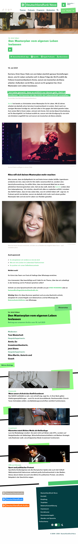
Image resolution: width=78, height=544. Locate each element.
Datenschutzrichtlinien (16, 300)
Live (63, 11)
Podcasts (31, 10)
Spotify (35, 57)
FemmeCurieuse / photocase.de (68, 32)
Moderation (50, 10)
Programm (40, 10)
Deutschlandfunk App (19, 57)
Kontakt (43, 496)
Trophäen (44, 502)
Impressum (45, 509)
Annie (10, 103)
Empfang (44, 499)
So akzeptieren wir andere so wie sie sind (25, 260)
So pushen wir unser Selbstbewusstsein (24, 265)
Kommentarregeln (47, 515)
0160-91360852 (55, 288)
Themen (23, 10)
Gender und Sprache (48, 518)
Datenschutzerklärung (49, 505)
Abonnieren (62, 57)
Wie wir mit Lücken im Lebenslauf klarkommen (27, 262)
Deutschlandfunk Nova (49, 493)
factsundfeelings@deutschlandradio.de (23, 290)
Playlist (68, 11)
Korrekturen (45, 512)
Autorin (58, 187)
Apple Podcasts (48, 57)
